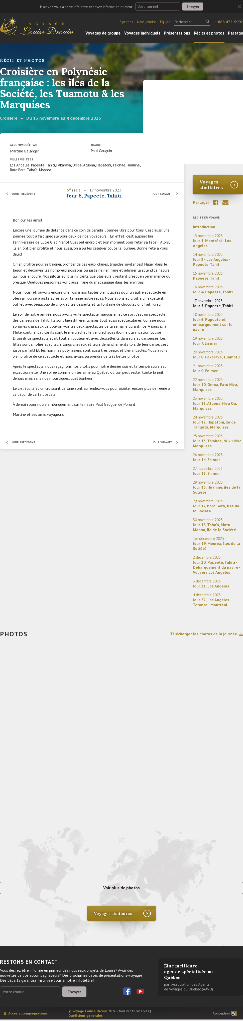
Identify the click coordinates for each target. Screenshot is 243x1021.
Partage (235, 33)
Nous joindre (146, 22)
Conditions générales (85, 1017)
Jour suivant (161, 193)
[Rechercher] (192, 22)
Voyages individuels (142, 33)
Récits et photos (209, 33)
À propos (126, 22)
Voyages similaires (211, 184)
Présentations (177, 33)
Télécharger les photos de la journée (206, 633)
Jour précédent (25, 193)
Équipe (165, 22)
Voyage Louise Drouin (89, 1012)
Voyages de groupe (102, 33)
